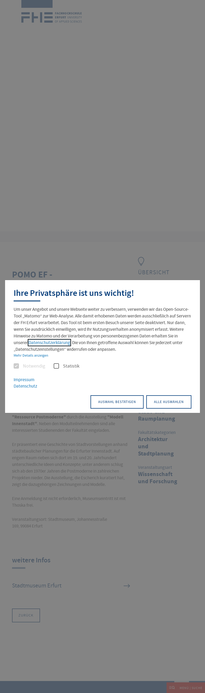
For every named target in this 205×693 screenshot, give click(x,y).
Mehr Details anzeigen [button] (31, 355)
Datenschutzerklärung (49, 343)
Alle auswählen (164, 400)
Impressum (24, 380)
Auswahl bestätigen (102, 400)
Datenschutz (25, 386)
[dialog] (102, 346)
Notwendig (29, 367)
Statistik (67, 367)
